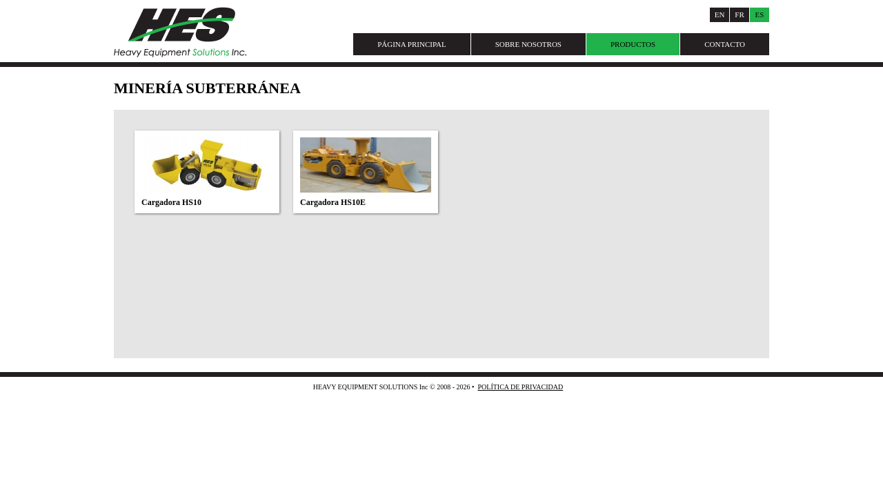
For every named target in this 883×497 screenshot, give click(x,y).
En (720, 14)
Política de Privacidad (520, 387)
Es (759, 14)
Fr (739, 14)
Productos (633, 44)
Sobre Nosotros (528, 44)
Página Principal (411, 44)
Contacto (724, 44)
